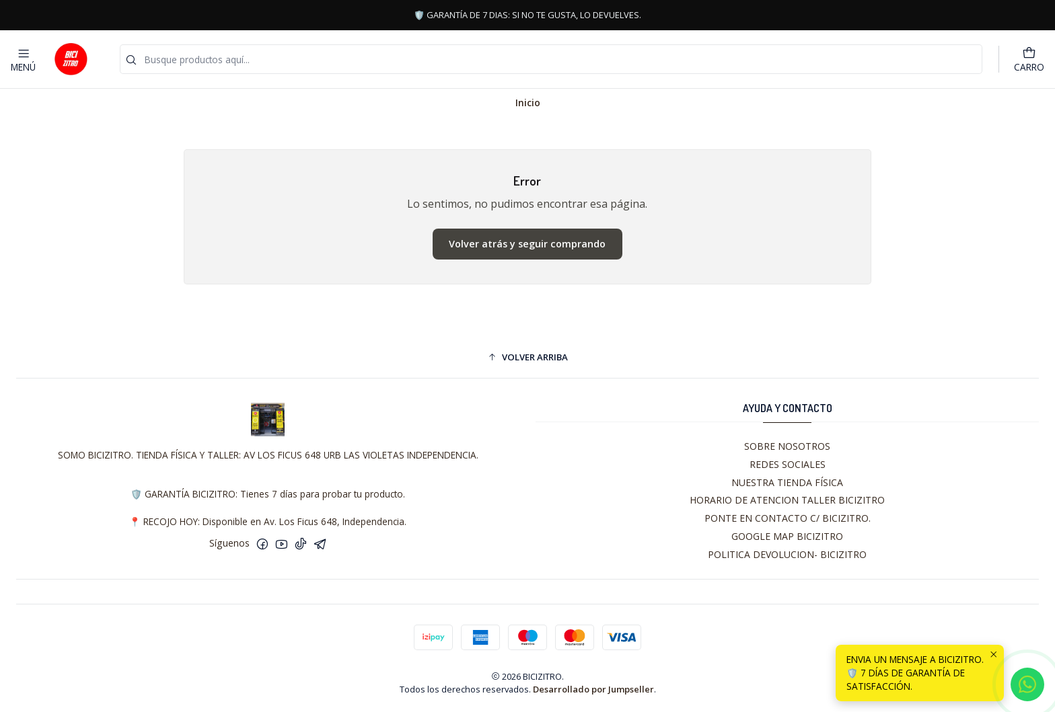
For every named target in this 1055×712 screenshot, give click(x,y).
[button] (527, 357)
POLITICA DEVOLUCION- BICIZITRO (787, 554)
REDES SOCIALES (788, 464)
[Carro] (1029, 59)
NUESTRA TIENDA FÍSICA (787, 482)
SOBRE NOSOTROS (787, 446)
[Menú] (23, 59)
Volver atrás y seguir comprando (527, 243)
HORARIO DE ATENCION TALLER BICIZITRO (787, 499)
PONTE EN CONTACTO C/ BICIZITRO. (787, 518)
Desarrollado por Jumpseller (593, 689)
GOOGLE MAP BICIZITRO (787, 536)
